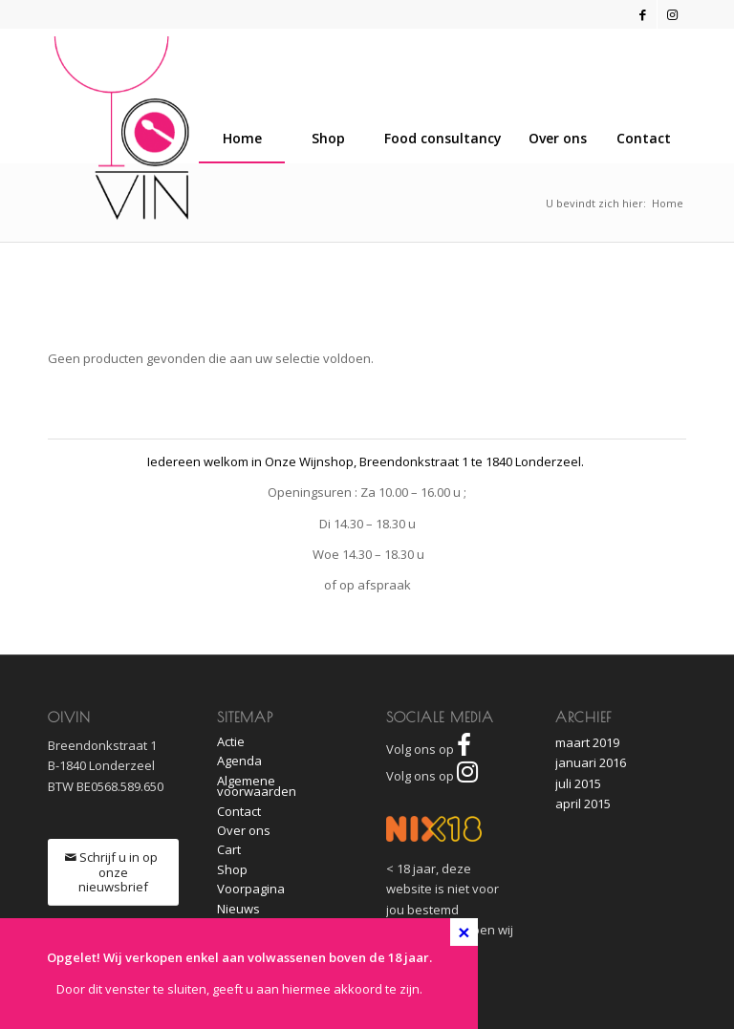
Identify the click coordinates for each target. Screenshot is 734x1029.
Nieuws (238, 908)
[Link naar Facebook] (643, 14)
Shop (232, 869)
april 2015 (583, 803)
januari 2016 (590, 762)
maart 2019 (587, 742)
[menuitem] (643, 138)
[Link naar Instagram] (672, 14)
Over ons (243, 830)
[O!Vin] (122, 128)
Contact (239, 811)
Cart (229, 849)
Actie (231, 741)
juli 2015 (578, 783)
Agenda (239, 760)
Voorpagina (251, 888)
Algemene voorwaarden (256, 786)
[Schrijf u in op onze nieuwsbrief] (113, 872)
